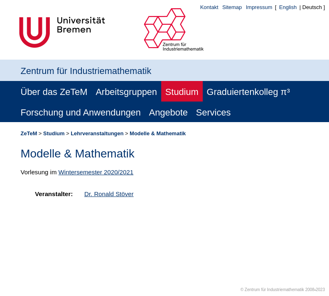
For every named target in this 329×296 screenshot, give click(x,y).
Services (213, 112)
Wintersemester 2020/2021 (95, 172)
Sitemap (232, 7)
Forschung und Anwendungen (81, 112)
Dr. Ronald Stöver (109, 193)
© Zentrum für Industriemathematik (272, 289)
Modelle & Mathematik (158, 133)
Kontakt (209, 7)
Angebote (168, 112)
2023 (320, 289)
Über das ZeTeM (54, 92)
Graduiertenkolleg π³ (248, 92)
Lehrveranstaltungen (97, 133)
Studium (182, 92)
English (288, 7)
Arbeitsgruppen (126, 92)
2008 (309, 289)
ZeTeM (29, 133)
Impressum (259, 7)
